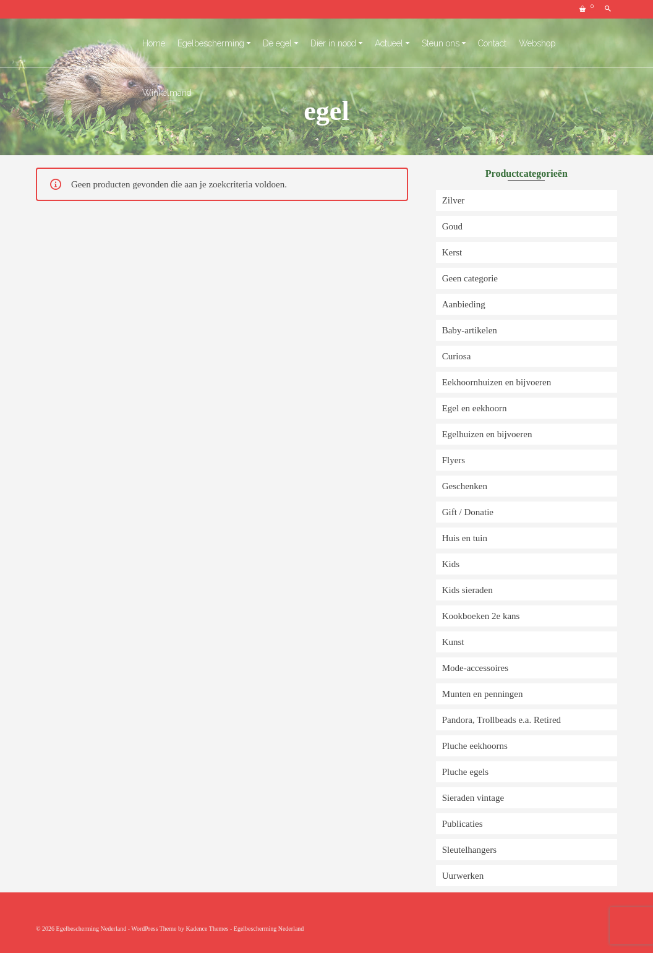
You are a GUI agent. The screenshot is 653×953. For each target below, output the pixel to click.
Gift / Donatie (467, 512)
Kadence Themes (207, 928)
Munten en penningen (482, 694)
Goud (452, 226)
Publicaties (462, 824)
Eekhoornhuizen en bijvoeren (497, 382)
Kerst (452, 252)
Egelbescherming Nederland (269, 928)
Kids (450, 564)
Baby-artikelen (469, 330)
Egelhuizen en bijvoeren (487, 434)
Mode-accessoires (475, 668)
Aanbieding (463, 304)
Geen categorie (470, 278)
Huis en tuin (464, 538)
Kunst (453, 642)
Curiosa (456, 356)
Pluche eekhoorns (475, 746)
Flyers (454, 460)
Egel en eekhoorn (474, 408)
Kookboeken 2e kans (481, 616)
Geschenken (464, 486)
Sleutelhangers (469, 850)
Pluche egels (465, 772)
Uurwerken (463, 876)
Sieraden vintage (473, 798)
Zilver (453, 200)
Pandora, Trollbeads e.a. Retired (501, 720)
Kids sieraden (467, 590)
